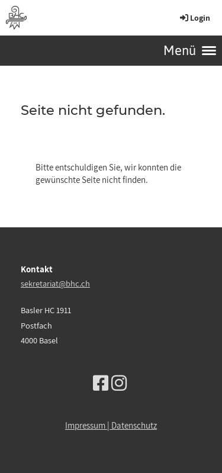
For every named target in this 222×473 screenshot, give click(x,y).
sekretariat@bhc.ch (55, 283)
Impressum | (88, 425)
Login (194, 17)
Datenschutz (134, 425)
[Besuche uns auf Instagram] (119, 383)
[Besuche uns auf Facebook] (100, 383)
